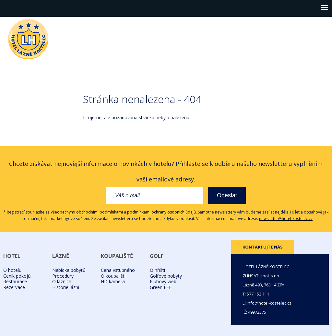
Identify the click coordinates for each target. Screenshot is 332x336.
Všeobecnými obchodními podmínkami (87, 212)
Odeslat (227, 195)
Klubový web (163, 281)
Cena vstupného (118, 270)
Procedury (63, 276)
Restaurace (15, 281)
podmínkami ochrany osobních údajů (161, 212)
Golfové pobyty (166, 276)
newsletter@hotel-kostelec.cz (286, 218)
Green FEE (161, 287)
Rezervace (14, 287)
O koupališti (113, 276)
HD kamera (113, 281)
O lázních (61, 281)
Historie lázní (65, 287)
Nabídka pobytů (69, 270)
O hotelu (12, 270)
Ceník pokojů (17, 276)
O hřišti (157, 270)
